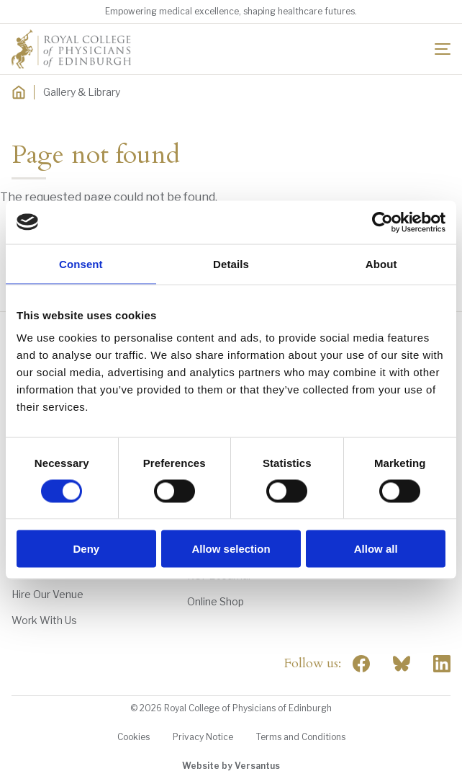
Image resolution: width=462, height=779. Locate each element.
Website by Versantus (231, 765)
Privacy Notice (203, 736)
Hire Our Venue (47, 594)
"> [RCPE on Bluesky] (401, 663)
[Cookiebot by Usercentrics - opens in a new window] (382, 222)
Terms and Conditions (300, 736)
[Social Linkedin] (441, 663)
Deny (86, 549)
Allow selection (230, 549)
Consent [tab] (81, 263)
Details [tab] (231, 263)
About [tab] (381, 263)
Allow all (376, 549)
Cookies (133, 736)
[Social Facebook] (361, 663)
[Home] (19, 92)
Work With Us (44, 620)
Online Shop (215, 601)
